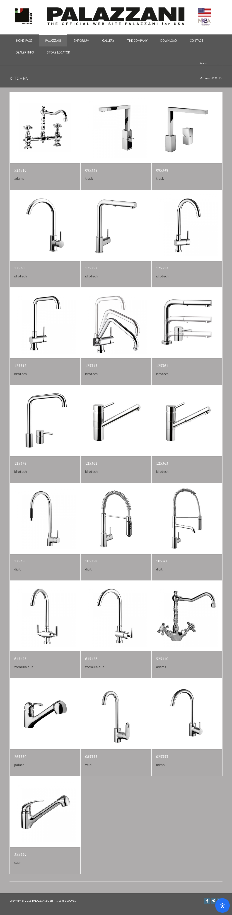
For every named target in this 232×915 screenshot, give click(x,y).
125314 (162, 268)
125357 (91, 268)
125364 (162, 365)
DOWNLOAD (168, 41)
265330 (20, 756)
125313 (91, 365)
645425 (20, 658)
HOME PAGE (24, 41)
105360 (162, 561)
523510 (20, 170)
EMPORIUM (81, 41)
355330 (20, 854)
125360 (20, 268)
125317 (20, 365)
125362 (91, 463)
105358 (91, 561)
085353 (91, 756)
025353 (162, 756)
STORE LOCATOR (58, 52)
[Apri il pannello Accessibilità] (222, 905)
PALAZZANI (53, 41)
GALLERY (108, 41)
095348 (162, 170)
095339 (91, 170)
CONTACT (196, 41)
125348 (20, 463)
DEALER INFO (25, 52)
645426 (91, 658)
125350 (20, 561)
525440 (162, 658)
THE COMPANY (137, 41)
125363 (162, 463)
